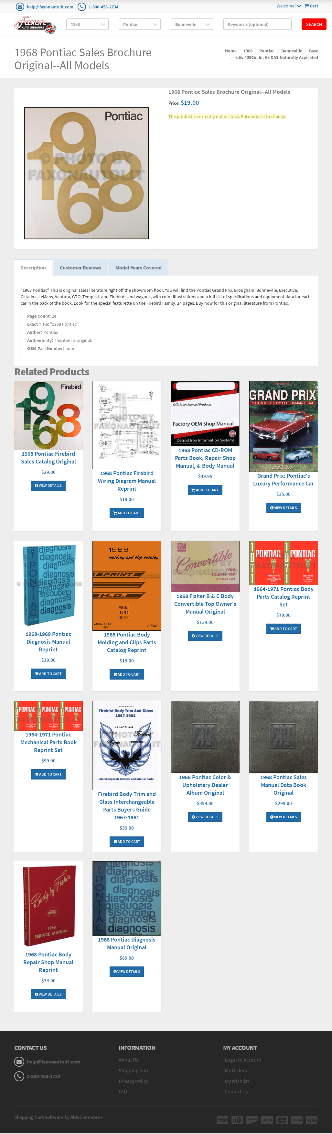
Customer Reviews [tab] (81, 267)
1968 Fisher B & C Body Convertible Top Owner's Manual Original (205, 604)
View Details (48, 486)
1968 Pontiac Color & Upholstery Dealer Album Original (205, 785)
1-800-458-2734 (103, 7)
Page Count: (39, 316)
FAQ (123, 1092)
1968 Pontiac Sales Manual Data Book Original (283, 785)
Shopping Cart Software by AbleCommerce (58, 1118)
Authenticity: (40, 340)
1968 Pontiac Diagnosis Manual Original (126, 944)
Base (313, 51)
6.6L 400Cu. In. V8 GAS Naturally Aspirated (276, 57)
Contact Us (236, 1092)
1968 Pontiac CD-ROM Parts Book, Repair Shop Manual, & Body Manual (205, 458)
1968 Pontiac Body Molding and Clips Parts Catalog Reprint (127, 642)
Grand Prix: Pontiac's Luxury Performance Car (283, 479)
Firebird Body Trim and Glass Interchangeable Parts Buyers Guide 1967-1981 (127, 806)
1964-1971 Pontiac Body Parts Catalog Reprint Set (284, 596)
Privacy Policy (133, 1081)
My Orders (236, 1070)
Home (231, 51)
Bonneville (291, 51)
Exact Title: (38, 324)
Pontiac (266, 51)
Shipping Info (133, 1070)
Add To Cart (126, 513)
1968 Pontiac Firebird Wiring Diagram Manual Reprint (127, 481)
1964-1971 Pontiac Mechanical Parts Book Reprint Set (48, 742)
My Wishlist (237, 1081)
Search (314, 24)
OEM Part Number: (45, 349)
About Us (128, 1060)
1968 (247, 51)
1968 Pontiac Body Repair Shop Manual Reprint (48, 962)
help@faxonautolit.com (50, 7)
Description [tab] (33, 267)
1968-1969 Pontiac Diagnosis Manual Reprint (48, 642)
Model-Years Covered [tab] (140, 267)
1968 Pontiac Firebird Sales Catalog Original (48, 457)
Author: (34, 332)
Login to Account (243, 1060)
